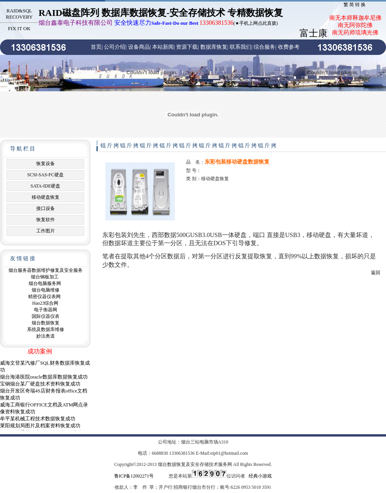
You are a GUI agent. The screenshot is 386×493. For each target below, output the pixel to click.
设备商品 (139, 47)
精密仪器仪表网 (44, 296)
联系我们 (240, 47)
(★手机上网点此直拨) (158, 23)
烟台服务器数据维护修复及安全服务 (45, 270)
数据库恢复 (213, 47)
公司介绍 (114, 47)
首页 (96, 47)
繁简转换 (355, 4)
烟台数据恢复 (45, 323)
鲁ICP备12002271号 (134, 476)
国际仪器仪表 (45, 316)
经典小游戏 (260, 476)
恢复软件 (45, 219)
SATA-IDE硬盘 (45, 186)
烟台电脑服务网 (45, 283)
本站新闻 (163, 47)
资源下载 (187, 47)
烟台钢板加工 (45, 277)
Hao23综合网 (45, 303)
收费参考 (289, 47)
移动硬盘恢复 (45, 197)
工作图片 (45, 231)
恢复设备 (45, 163)
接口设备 (45, 208)
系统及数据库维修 (45, 329)
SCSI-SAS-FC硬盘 (45, 174)
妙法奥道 (45, 336)
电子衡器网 (45, 309)
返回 (375, 272)
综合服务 (264, 47)
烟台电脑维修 (45, 290)
